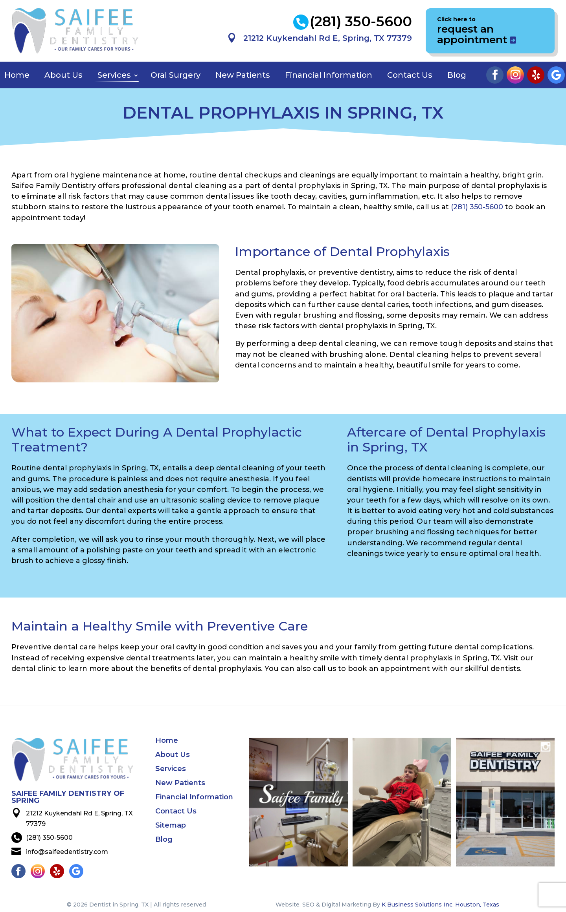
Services (114, 75)
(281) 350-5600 (477, 206)
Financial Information (328, 75)
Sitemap (170, 826)
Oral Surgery (175, 75)
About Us (63, 75)
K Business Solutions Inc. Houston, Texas (440, 904)
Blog (456, 75)
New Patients (242, 75)
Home (16, 75)
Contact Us (409, 75)
